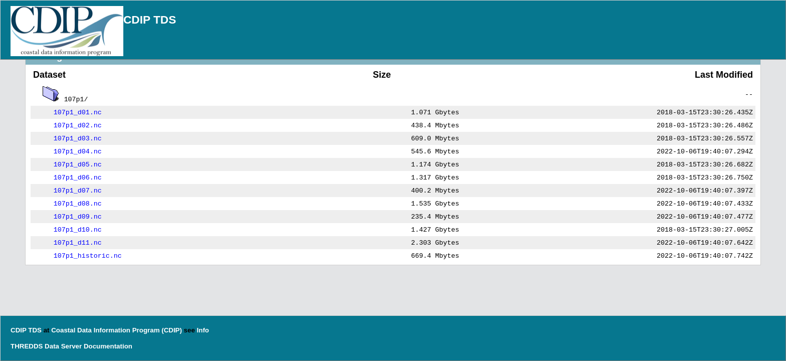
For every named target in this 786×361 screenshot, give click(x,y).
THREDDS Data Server (46, 346)
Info (203, 330)
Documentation (108, 346)
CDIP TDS (149, 19)
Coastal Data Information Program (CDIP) (116, 330)
